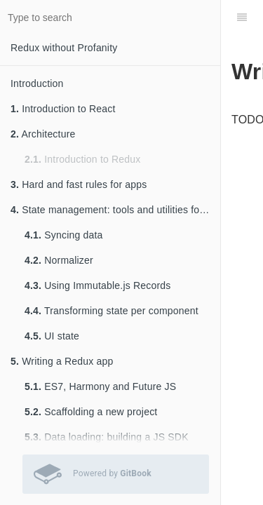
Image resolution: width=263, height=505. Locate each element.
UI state (52, 336)
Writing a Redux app (62, 361)
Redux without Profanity (64, 47)
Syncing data (64, 235)
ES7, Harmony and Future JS (100, 386)
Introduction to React (63, 108)
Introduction (37, 83)
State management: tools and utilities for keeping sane (115, 209)
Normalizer (59, 260)
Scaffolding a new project (91, 411)
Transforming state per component (111, 310)
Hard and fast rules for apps (79, 184)
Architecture (43, 134)
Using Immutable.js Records (98, 285)
